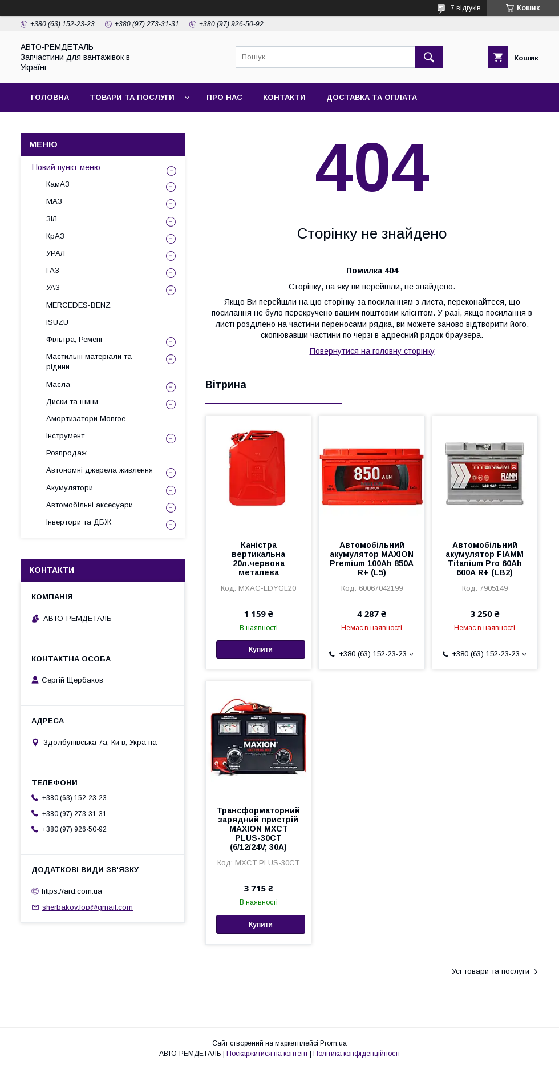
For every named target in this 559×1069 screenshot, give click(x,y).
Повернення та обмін (79, 127)
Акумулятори (69, 487)
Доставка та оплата (371, 97)
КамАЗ (58, 184)
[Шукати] (429, 57)
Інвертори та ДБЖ (78, 522)
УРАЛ (55, 253)
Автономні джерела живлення (99, 470)
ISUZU (57, 322)
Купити (261, 649)
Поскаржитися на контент (267, 1054)
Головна (50, 97)
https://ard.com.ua (72, 890)
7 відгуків (466, 8)
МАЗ (54, 201)
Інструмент (65, 435)
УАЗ (53, 287)
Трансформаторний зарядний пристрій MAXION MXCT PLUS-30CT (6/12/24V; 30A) (258, 829)
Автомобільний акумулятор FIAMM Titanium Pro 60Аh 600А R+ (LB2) (484, 558)
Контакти (284, 97)
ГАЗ (52, 270)
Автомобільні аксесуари (89, 505)
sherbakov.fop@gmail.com (87, 907)
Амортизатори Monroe (85, 418)
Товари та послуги (132, 97)
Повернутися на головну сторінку (372, 351)
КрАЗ (55, 236)
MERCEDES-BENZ (78, 305)
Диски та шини (72, 401)
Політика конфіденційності (356, 1054)
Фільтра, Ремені (74, 339)
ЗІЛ (51, 219)
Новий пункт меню (66, 167)
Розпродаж (66, 453)
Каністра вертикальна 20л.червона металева (258, 558)
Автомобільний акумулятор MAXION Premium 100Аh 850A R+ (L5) (372, 558)
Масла (58, 384)
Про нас (224, 97)
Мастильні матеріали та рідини (89, 361)
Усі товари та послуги (490, 971)
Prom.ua (333, 1043)
